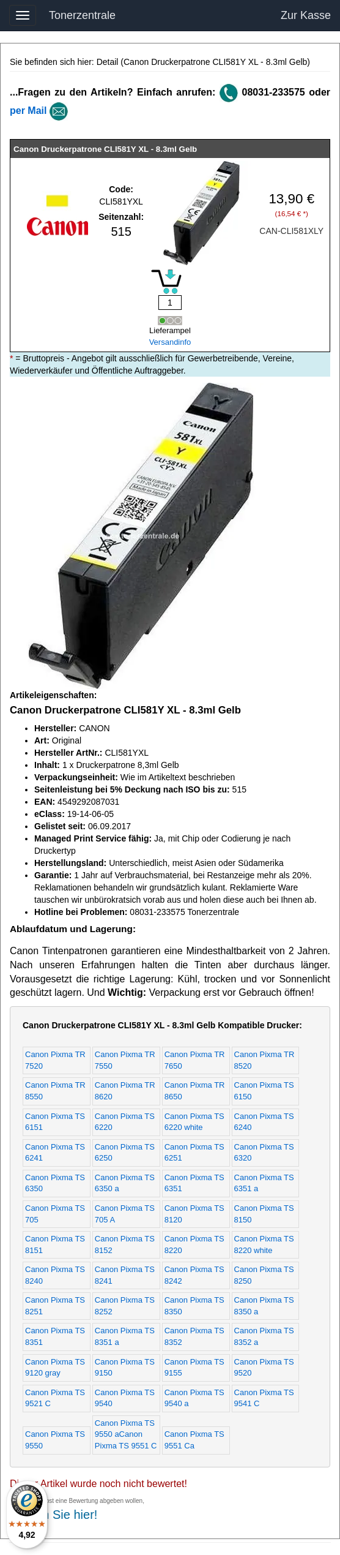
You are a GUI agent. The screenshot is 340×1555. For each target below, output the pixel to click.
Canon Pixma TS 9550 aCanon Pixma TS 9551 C (126, 1434)
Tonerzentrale (82, 15)
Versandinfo (170, 342)
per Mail (28, 110)
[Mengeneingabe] (170, 302)
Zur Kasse (306, 15)
